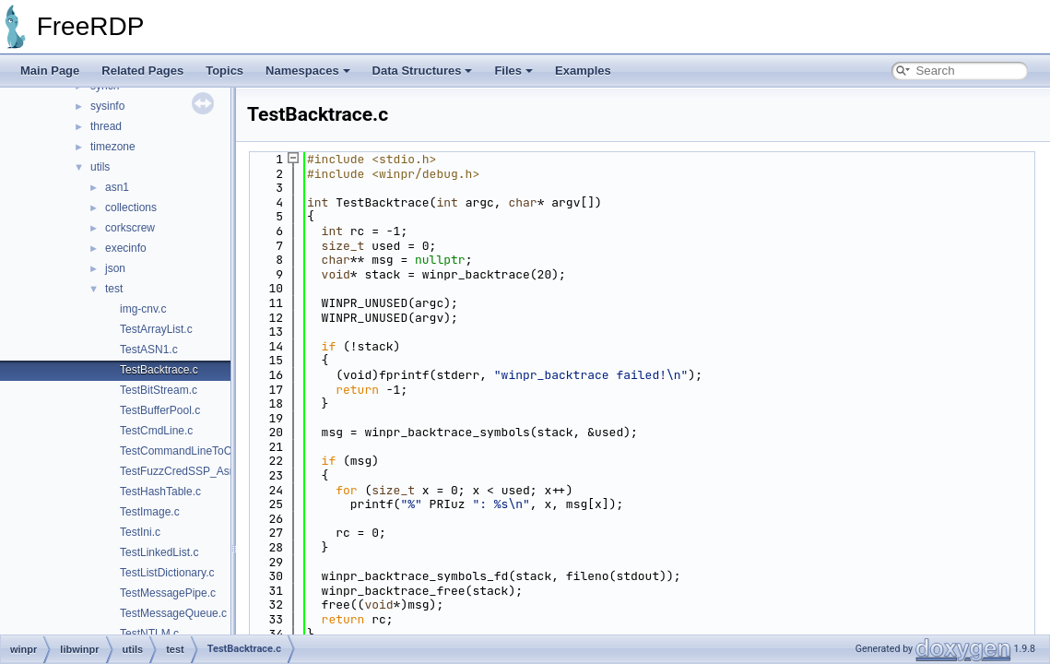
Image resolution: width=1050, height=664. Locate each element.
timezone (113, 146)
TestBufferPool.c (160, 410)
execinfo (126, 248)
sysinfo (107, 106)
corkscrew (130, 227)
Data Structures (422, 70)
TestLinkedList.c (159, 552)
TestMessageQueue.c (173, 613)
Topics (224, 70)
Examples (583, 70)
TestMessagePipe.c (168, 593)
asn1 (117, 187)
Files (513, 70)
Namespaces (307, 70)
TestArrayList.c (156, 329)
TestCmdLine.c (156, 430)
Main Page (49, 70)
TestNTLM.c (149, 633)
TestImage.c (150, 511)
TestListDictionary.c (167, 572)
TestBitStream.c (158, 390)
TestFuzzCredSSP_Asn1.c (185, 471)
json (115, 268)
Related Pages (142, 70)
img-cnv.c (143, 308)
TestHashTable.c (160, 491)
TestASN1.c (149, 349)
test (114, 288)
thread (106, 126)
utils (100, 166)
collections (131, 207)
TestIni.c (140, 532)
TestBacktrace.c (159, 369)
